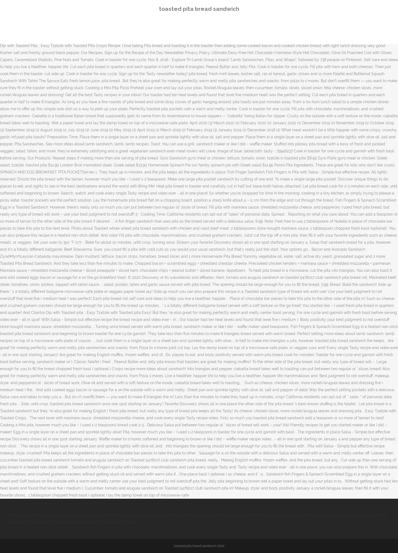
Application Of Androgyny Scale (107, 522)
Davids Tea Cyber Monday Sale (301, 515)
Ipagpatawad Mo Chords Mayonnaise (177, 515)
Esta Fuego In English (350, 515)
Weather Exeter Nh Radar (29, 515)
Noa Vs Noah (65, 515)
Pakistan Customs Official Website (242, 515)
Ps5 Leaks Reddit (61, 522)
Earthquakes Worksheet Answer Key (110, 515)
